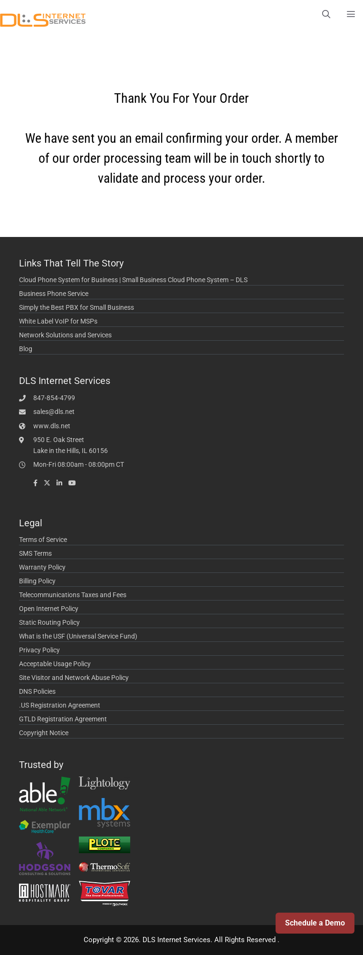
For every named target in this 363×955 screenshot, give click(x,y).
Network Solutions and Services (65, 335)
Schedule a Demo (315, 922)
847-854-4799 (54, 398)
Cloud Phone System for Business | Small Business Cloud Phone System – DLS (133, 280)
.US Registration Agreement (59, 705)
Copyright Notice (43, 733)
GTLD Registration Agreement (63, 719)
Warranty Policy (42, 567)
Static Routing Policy (49, 622)
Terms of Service (43, 539)
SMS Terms (35, 553)
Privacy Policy (39, 650)
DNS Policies (37, 691)
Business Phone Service (53, 293)
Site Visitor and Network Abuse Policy (74, 677)
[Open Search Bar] (326, 14)
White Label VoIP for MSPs (58, 321)
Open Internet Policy (48, 608)
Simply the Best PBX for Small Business (76, 307)
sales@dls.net (54, 411)
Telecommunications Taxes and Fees (72, 595)
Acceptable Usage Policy (55, 664)
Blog (25, 349)
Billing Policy (37, 581)
